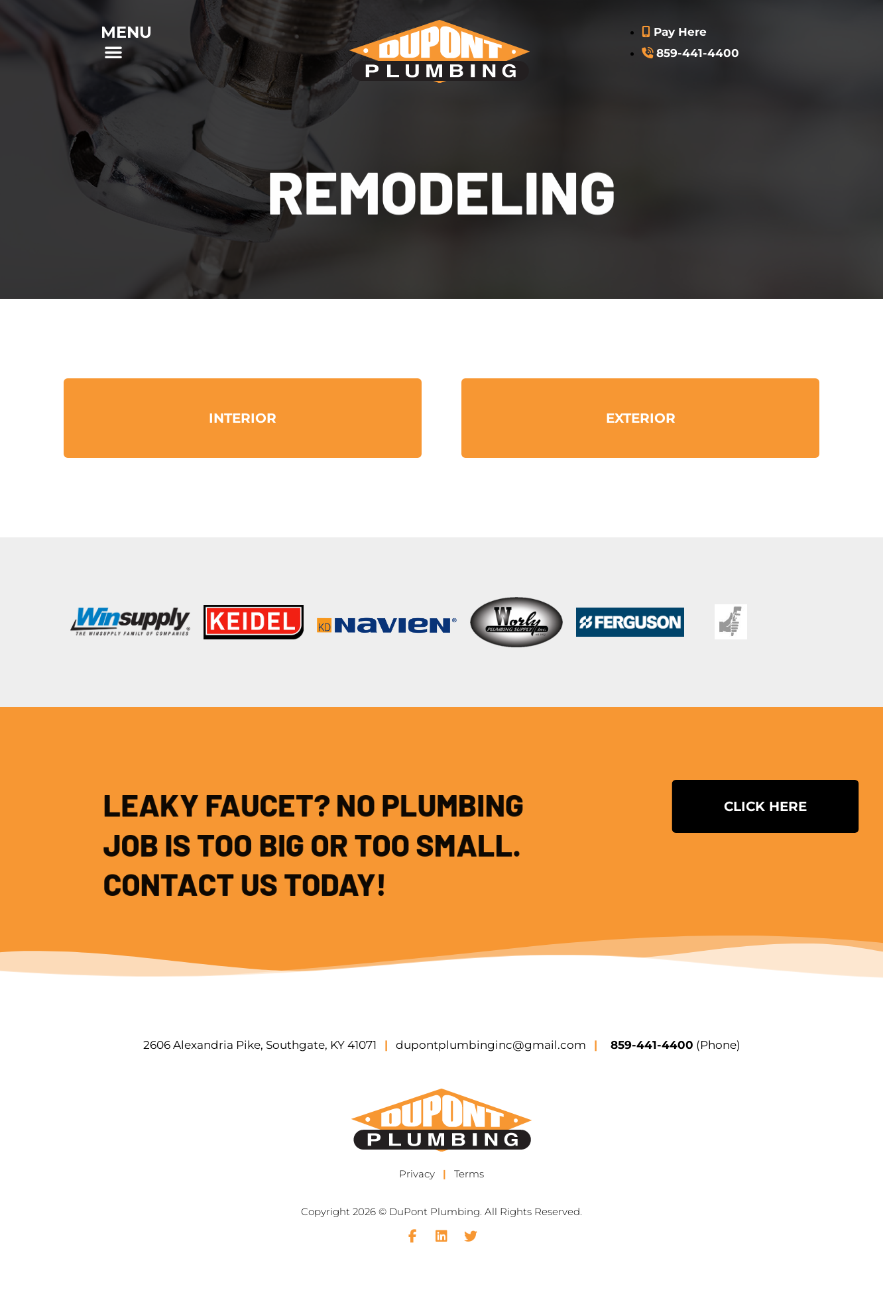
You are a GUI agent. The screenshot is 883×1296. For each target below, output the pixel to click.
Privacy (417, 1173)
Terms (469, 1173)
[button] (142, 51)
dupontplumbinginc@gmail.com (491, 1045)
